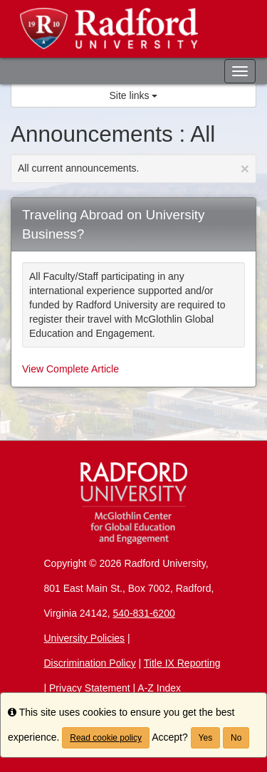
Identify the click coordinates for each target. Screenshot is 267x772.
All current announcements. (133, 168)
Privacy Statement (89, 688)
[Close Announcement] (245, 168)
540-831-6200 (144, 613)
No (236, 738)
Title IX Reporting (182, 663)
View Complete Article (70, 369)
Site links (134, 95)
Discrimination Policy (90, 663)
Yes (206, 738)
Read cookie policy (106, 738)
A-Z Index (159, 688)
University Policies (84, 638)
